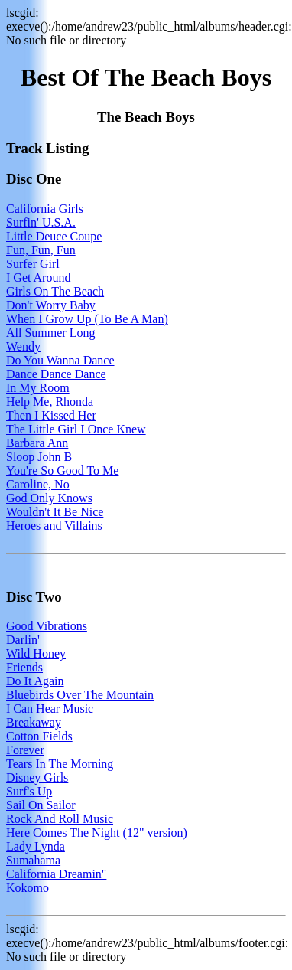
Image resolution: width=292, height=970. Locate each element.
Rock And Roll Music (59, 818)
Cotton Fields (39, 736)
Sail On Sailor (41, 805)
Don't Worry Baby (51, 305)
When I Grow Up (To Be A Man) (87, 318)
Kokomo (27, 887)
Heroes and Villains (54, 525)
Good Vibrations (46, 625)
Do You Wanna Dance (60, 360)
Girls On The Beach (55, 291)
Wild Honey (36, 653)
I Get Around (38, 277)
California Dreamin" (56, 873)
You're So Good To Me (62, 470)
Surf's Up (29, 791)
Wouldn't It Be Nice (54, 511)
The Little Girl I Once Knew (76, 429)
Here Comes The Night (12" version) (96, 832)
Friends (24, 667)
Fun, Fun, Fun (41, 249)
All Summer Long (50, 332)
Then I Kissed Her (51, 415)
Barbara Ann (37, 442)
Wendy (23, 346)
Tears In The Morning (59, 763)
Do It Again (35, 680)
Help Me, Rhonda (49, 401)
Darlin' (23, 639)
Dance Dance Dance (56, 373)
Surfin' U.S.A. (41, 222)
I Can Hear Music (49, 708)
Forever (25, 749)
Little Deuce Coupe (54, 236)
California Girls (44, 208)
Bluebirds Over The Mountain (80, 694)
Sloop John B (39, 456)
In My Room (38, 387)
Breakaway (33, 722)
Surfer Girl (33, 263)
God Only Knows (49, 498)
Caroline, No (38, 484)
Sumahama (33, 860)
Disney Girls (37, 777)
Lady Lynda (35, 846)
